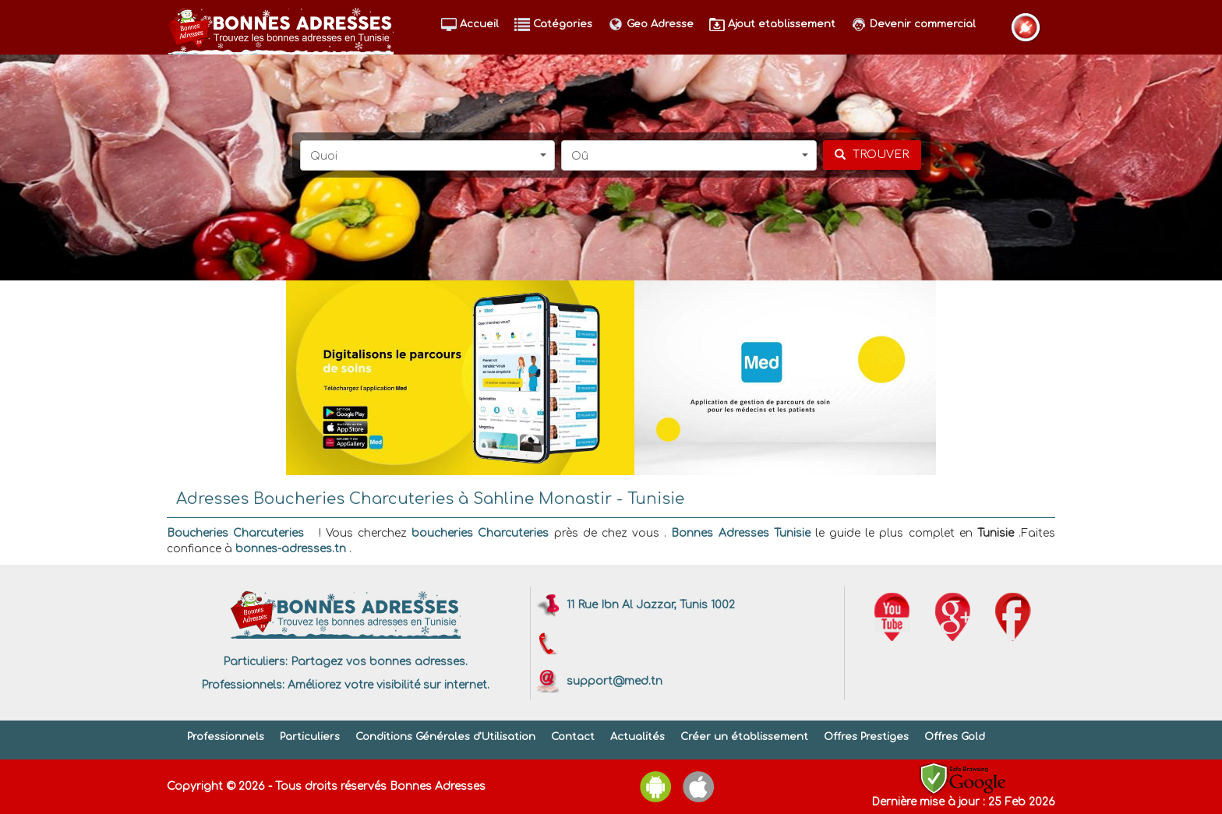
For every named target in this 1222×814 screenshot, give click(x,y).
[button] (428, 155)
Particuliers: (255, 662)
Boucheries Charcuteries (235, 533)
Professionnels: (242, 685)
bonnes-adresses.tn (290, 549)
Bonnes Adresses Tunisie (740, 533)
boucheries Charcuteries (480, 533)
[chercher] (871, 155)
